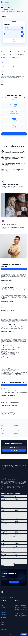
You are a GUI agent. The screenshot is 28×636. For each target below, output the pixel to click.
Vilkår (2, 610)
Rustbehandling (16, 430)
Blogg (2, 605)
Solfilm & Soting (3, 428)
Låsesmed (15, 428)
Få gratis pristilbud (14, 133)
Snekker (15, 431)
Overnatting (2, 433)
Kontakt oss (2, 603)
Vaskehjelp (2, 430)
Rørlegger (2, 620)
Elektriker (2, 622)
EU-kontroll (2, 425)
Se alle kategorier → (17, 433)
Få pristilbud (14, 269)
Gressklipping (3, 431)
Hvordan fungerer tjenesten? (14, 447)
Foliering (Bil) (16, 425)
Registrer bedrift (14, 582)
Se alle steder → (3, 614)
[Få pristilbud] (23, 634)
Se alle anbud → (3, 612)
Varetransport (3, 627)
